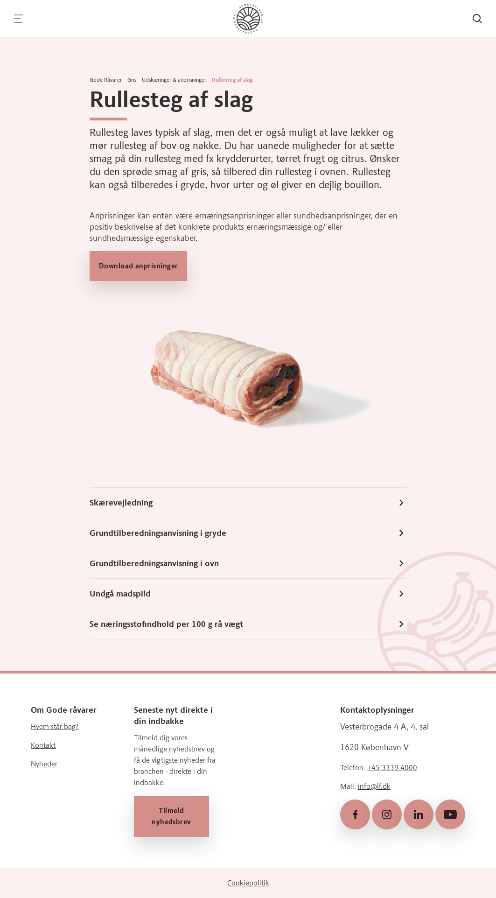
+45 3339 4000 (392, 768)
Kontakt (43, 745)
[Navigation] (18, 18)
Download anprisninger (138, 266)
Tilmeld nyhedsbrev (171, 817)
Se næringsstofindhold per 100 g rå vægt (248, 624)
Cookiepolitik (248, 882)
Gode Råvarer (106, 80)
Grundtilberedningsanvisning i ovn (248, 563)
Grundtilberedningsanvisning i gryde (248, 533)
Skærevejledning (248, 502)
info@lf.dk (374, 786)
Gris (131, 80)
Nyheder (44, 764)
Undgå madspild (248, 593)
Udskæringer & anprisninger (174, 80)
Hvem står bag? (54, 727)
